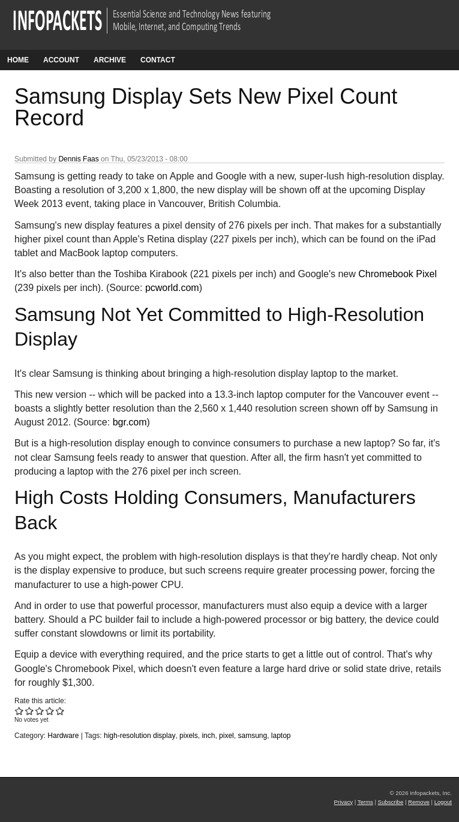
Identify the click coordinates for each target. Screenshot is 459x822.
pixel (226, 735)
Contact (157, 60)
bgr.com (130, 422)
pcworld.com (172, 288)
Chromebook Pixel (397, 274)
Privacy (343, 802)
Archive (110, 60)
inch (208, 735)
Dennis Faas (78, 159)
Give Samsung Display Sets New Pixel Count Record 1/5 (19, 710)
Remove (419, 802)
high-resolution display (139, 735)
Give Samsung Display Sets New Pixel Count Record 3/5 (40, 710)
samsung (252, 735)
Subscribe (391, 802)
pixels (188, 735)
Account (61, 60)
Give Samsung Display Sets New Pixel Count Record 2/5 (30, 710)
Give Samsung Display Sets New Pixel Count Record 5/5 (60, 710)
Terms (365, 802)
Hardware (63, 735)
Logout (443, 802)
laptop (281, 735)
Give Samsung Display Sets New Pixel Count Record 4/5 (50, 710)
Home (18, 60)
